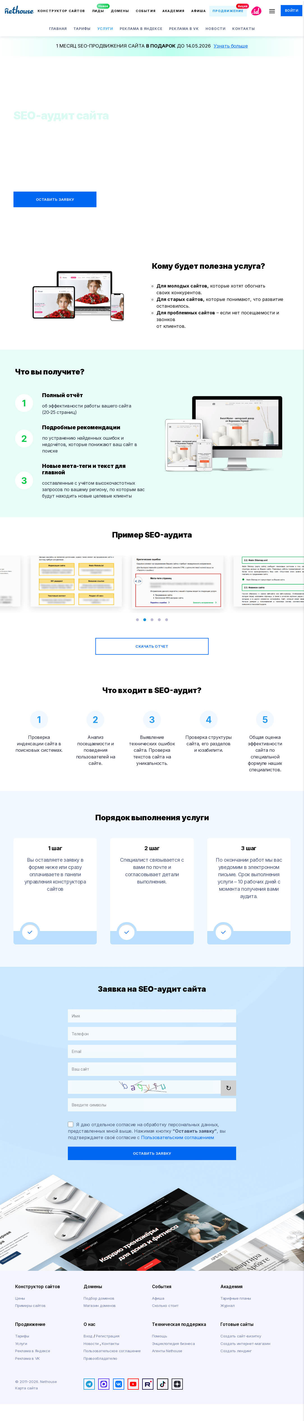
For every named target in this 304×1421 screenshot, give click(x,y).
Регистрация (107, 1353)
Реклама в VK (27, 1375)
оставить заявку (152, 1170)
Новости (91, 1360)
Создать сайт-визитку (240, 1353)
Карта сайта (26, 1405)
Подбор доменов (99, 1315)
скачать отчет (151, 652)
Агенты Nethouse (167, 1368)
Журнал (227, 1322)
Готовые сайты (236, 1341)
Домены (93, 1303)
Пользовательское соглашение (112, 1368)
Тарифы (22, 1353)
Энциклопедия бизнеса (173, 1360)
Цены (20, 1315)
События (161, 1303)
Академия (231, 1303)
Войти (292, 11)
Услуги (21, 1360)
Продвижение (30, 1341)
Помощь (159, 1353)
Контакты (110, 1360)
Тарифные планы (235, 1315)
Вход (89, 1353)
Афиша (158, 1315)
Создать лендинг (236, 1368)
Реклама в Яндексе (32, 1368)
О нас (89, 1341)
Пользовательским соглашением (177, 1154)
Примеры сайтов (30, 1322)
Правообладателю (100, 1375)
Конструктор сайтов (37, 1303)
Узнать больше (231, 46)
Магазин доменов (100, 1322)
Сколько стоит (165, 1322)
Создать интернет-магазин (245, 1360)
